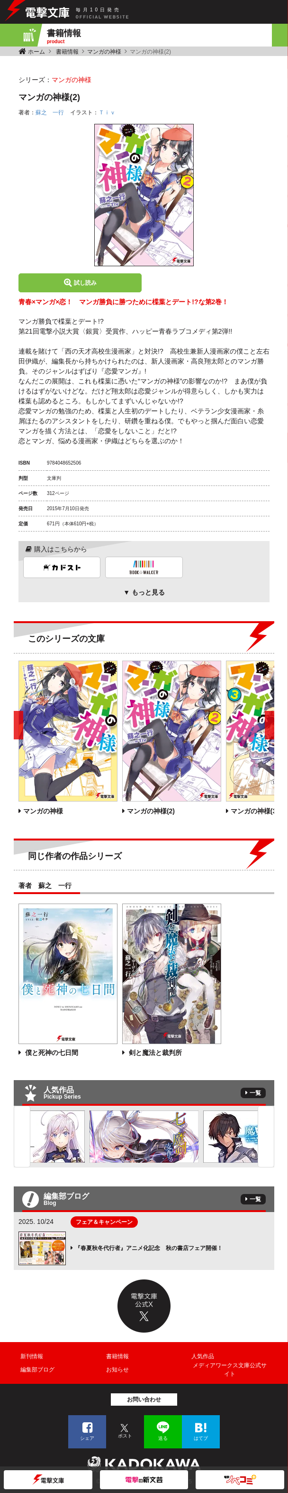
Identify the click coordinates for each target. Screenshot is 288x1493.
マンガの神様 (104, 51)
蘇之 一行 (50, 112)
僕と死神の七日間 (50, 1052)
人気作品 (202, 1356)
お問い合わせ (144, 1399)
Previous (22, 1136)
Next (266, 1136)
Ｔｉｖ (107, 112)
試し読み (85, 283)
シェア (87, 1438)
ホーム (36, 51)
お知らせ (117, 1369)
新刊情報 (31, 1356)
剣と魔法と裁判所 (154, 1052)
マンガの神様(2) (151, 811)
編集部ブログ (37, 1369)
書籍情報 (67, 51)
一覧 (255, 1093)
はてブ (201, 1438)
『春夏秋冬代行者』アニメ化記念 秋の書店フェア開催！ (149, 1248)
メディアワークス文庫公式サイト (230, 1369)
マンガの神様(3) (255, 811)
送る (163, 1438)
